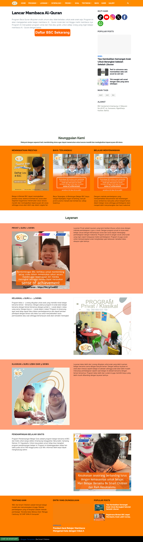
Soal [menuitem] (77, 3)
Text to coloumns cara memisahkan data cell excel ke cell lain (118, 71)
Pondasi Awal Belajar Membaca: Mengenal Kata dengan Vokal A (68, 529)
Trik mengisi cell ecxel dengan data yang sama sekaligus (119, 81)
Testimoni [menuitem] (86, 3)
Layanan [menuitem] (43, 3)
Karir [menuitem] (103, 3)
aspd (100, 95)
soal (107, 95)
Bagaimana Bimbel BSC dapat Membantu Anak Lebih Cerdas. (118, 515)
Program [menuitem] (32, 3)
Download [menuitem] (56, 3)
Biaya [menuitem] (97, 3)
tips (113, 95)
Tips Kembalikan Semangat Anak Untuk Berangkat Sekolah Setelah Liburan (114, 61)
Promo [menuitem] (68, 3)
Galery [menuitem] (112, 3)
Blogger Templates (28, 539)
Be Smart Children (42, 539)
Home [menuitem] (23, 3)
